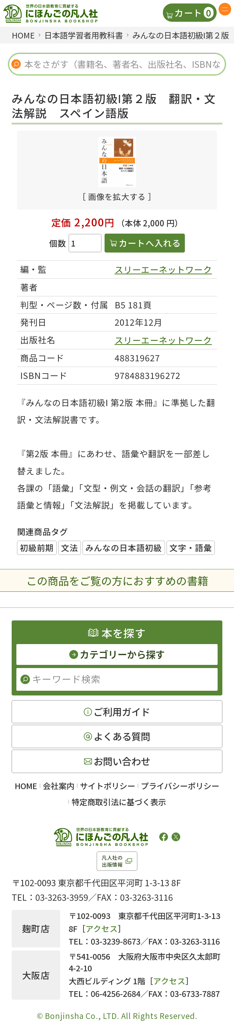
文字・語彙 (190, 547)
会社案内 (58, 785)
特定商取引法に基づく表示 (118, 801)
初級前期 (37, 547)
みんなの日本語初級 (123, 547)
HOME (26, 785)
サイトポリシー (107, 785)
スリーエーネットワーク (163, 269)
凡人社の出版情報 (112, 861)
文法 (69, 547)
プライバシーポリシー (180, 785)
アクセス (101, 928)
